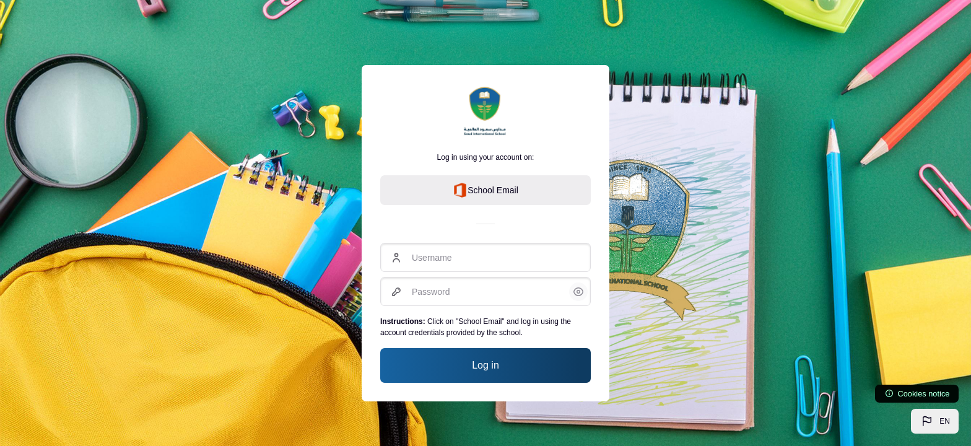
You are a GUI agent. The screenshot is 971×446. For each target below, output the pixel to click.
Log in (485, 365)
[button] (935, 421)
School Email (485, 190)
